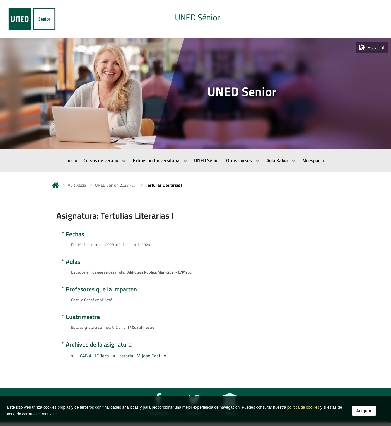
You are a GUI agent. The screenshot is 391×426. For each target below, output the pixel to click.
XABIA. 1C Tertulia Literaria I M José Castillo (122, 355)
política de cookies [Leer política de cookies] (303, 407)
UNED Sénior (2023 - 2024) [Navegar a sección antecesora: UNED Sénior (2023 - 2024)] (116, 185)
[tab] (195, 19)
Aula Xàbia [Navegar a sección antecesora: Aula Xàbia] (77, 185)
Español (376, 47)
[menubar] (195, 160)
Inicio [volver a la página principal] (55, 185)
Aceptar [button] (364, 410)
